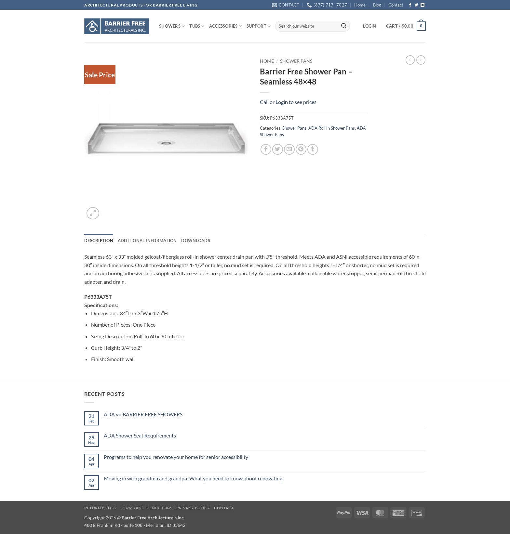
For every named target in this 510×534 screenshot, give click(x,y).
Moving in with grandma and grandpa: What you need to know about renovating (193, 478)
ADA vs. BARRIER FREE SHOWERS (143, 414)
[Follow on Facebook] (410, 5)
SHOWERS (172, 26)
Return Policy (100, 507)
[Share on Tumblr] (312, 149)
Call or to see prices (288, 102)
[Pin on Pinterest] (301, 149)
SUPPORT (259, 26)
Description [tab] (98, 240)
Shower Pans (296, 61)
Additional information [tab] (147, 240)
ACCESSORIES (225, 26)
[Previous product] (420, 59)
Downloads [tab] (195, 240)
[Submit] (343, 26)
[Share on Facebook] (266, 149)
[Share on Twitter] (277, 149)
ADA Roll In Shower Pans (331, 128)
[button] (369, 26)
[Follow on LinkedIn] (422, 5)
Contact (395, 4)
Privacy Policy (193, 507)
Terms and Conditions (146, 507)
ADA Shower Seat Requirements (140, 435)
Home (360, 4)
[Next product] (410, 59)
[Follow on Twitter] (416, 5)
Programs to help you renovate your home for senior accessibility (176, 457)
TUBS (196, 26)
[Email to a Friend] (289, 149)
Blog (377, 4)
